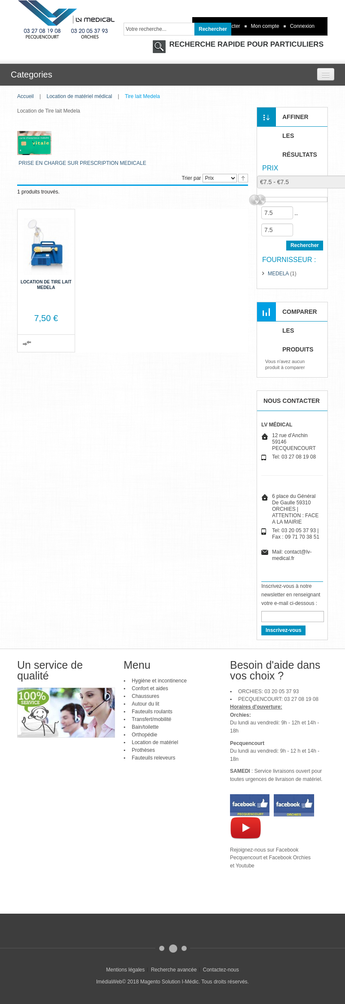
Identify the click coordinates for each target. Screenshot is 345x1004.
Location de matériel (155, 742)
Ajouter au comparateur (27, 343)
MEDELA (278, 274)
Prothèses (143, 750)
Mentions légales (125, 970)
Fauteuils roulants (152, 712)
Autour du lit (145, 704)
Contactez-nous (221, 970)
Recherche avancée (174, 970)
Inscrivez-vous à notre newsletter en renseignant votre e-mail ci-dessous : (290, 594)
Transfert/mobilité (151, 719)
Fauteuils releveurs (153, 758)
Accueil (25, 96)
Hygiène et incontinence (159, 681)
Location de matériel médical (79, 96)
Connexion (302, 26)
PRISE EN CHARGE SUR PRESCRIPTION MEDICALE (81, 163)
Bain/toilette (145, 727)
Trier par (191, 178)
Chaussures (145, 696)
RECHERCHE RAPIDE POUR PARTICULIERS (245, 44)
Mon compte (265, 26)
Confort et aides (150, 688)
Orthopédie (144, 735)
